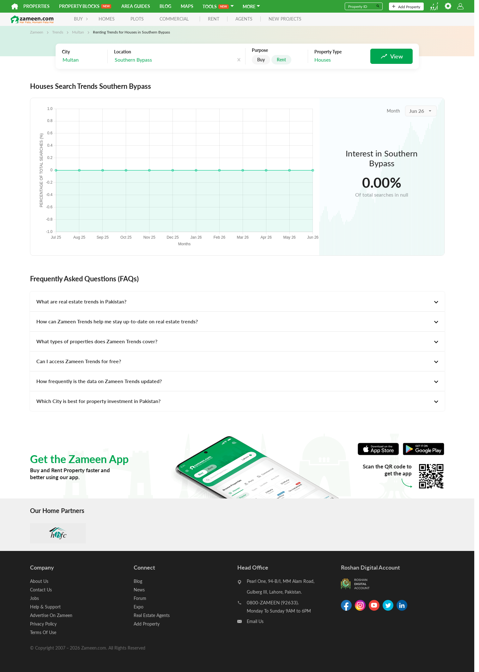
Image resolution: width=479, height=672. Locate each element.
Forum (140, 598)
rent (213, 19)
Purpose (260, 50)
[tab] (237, 301)
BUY (81, 19)
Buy (261, 60)
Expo (138, 607)
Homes (107, 19)
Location (122, 52)
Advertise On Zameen (51, 615)
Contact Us (41, 590)
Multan (78, 31)
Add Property (406, 6)
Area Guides (135, 6)
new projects (285, 19)
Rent (281, 60)
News (139, 590)
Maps (187, 6)
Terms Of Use (43, 632)
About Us (39, 581)
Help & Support (45, 607)
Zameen (36, 31)
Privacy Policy (43, 624)
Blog (165, 6)
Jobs (34, 598)
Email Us (255, 621)
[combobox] (83, 60)
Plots (137, 19)
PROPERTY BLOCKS (85, 6)
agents (243, 19)
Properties (36, 6)
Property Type (328, 52)
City (66, 52)
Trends (57, 31)
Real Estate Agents (152, 615)
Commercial (174, 19)
